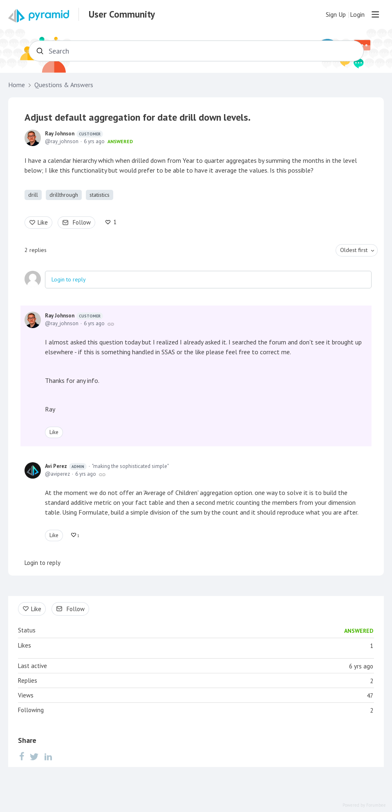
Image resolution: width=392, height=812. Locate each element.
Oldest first (353, 250)
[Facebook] (21, 756)
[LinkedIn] (48, 756)
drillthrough (63, 194)
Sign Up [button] (336, 14)
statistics (100, 194)
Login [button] (357, 14)
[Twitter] (34, 756)
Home (16, 85)
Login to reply (69, 279)
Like (43, 222)
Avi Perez (66, 466)
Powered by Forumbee (364, 805)
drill (33, 194)
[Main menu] (375, 14)
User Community (122, 14)
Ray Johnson (74, 133)
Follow (82, 222)
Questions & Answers (63, 85)
